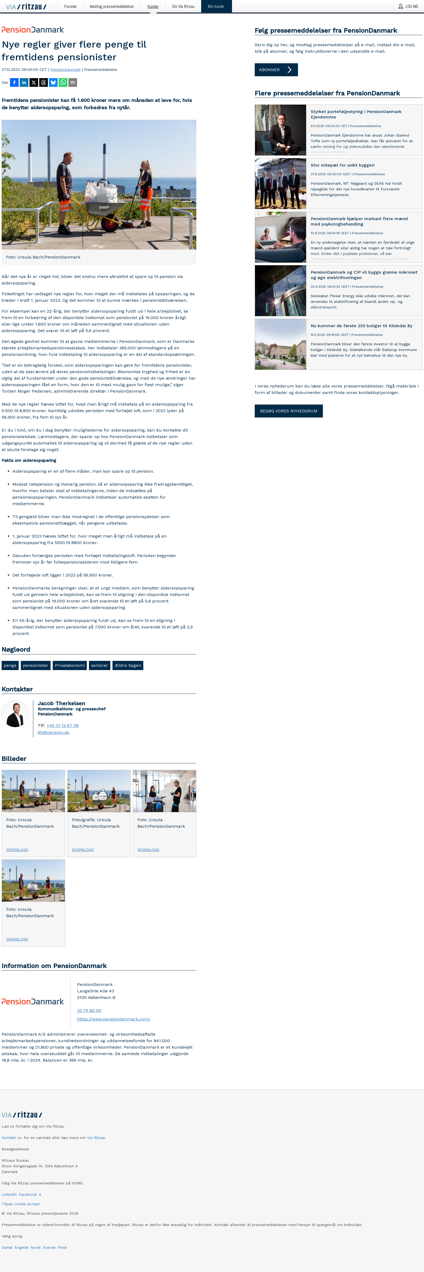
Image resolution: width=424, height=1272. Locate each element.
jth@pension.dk (53, 732)
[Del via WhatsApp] (63, 83)
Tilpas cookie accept (21, 1204)
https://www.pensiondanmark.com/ (113, 1019)
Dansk (7, 1247)
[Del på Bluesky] (53, 83)
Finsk (62, 1247)
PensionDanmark (66, 69)
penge (10, 665)
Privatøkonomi (70, 665)
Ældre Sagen (128, 665)
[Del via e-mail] (72, 83)
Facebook (28, 1194)
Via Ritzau (96, 1137)
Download (17, 849)
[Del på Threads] (43, 83)
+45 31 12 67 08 (63, 725)
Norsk (36, 1247)
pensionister (35, 665)
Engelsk (21, 1247)
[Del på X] (33, 83)
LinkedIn (9, 1194)
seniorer (99, 665)
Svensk (49, 1247)
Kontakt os (12, 1137)
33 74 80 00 (89, 1010)
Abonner (276, 70)
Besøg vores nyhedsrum (288, 410)
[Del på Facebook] (14, 83)
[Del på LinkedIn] (24, 83)
